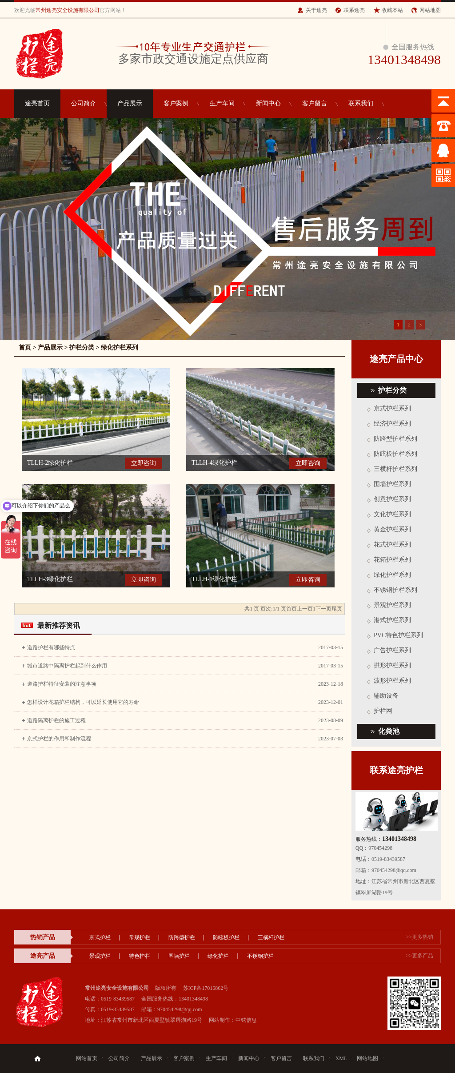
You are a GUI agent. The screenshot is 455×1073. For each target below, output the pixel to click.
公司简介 (83, 103)
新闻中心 (268, 103)
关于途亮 (316, 10)
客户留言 (314, 103)
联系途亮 (354, 10)
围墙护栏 (179, 956)
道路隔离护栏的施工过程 (56, 720)
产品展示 (129, 103)
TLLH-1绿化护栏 (214, 579)
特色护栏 (139, 956)
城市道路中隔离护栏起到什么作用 (67, 666)
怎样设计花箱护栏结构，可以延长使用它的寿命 (83, 702)
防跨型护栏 (181, 937)
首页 (25, 347)
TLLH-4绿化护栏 (214, 462)
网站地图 (430, 10)
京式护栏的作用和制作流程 (59, 738)
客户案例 (176, 103)
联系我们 (360, 103)
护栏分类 (81, 347)
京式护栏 (100, 937)
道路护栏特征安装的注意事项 (61, 684)
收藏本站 (392, 10)
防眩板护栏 (226, 937)
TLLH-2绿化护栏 (50, 462)
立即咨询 (143, 463)
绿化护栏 (218, 956)
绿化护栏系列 (119, 347)
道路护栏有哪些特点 (51, 647)
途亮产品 (42, 955)
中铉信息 (246, 1020)
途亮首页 (37, 103)
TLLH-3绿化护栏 (50, 579)
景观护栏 (100, 956)
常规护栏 (139, 937)
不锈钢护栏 (260, 956)
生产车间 (222, 103)
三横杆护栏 (271, 937)
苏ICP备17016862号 (206, 988)
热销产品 (42, 937)
